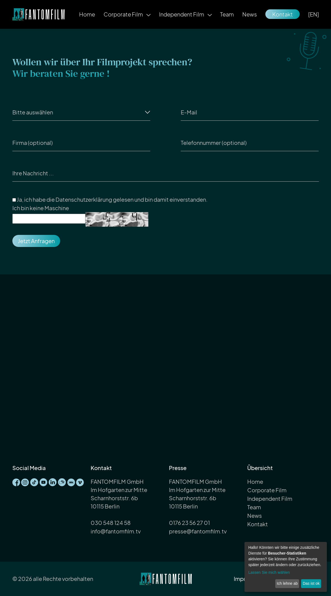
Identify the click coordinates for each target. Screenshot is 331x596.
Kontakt (282, 14)
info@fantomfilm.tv (116, 531)
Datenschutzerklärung (83, 199)
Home (87, 14)
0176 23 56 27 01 (189, 522)
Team (227, 14)
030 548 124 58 (111, 522)
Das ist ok (311, 583)
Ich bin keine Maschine (40, 207)
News (249, 14)
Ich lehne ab (287, 583)
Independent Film (182, 14)
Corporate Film (124, 14)
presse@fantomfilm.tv (198, 531)
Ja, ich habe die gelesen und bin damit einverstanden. (110, 199)
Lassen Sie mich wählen (269, 572)
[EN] (313, 14)
